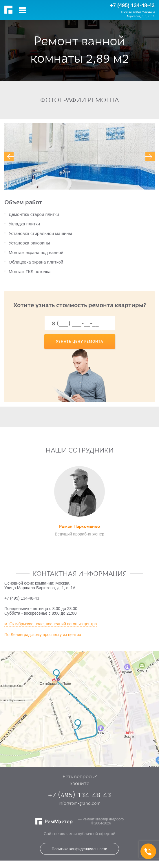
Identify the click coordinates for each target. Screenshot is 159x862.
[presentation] (9, 156)
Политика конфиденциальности (79, 849)
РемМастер (9, 10)
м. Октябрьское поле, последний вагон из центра (50, 624)
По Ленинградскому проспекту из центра (42, 634)
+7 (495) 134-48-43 (132, 5)
